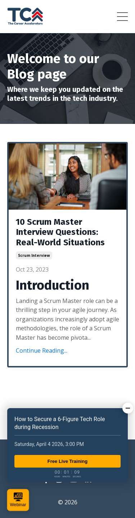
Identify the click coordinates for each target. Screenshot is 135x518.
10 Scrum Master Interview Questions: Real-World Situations (60, 232)
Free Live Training (67, 461)
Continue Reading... (41, 350)
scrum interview (34, 255)
